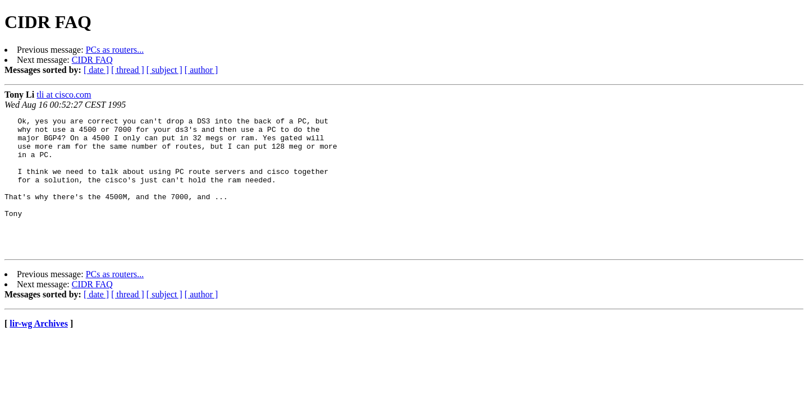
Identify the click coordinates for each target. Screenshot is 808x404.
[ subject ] (164, 70)
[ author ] (201, 70)
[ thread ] (127, 70)
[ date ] (96, 70)
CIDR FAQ (92, 60)
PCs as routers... (115, 49)
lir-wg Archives (39, 350)
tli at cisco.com (63, 94)
